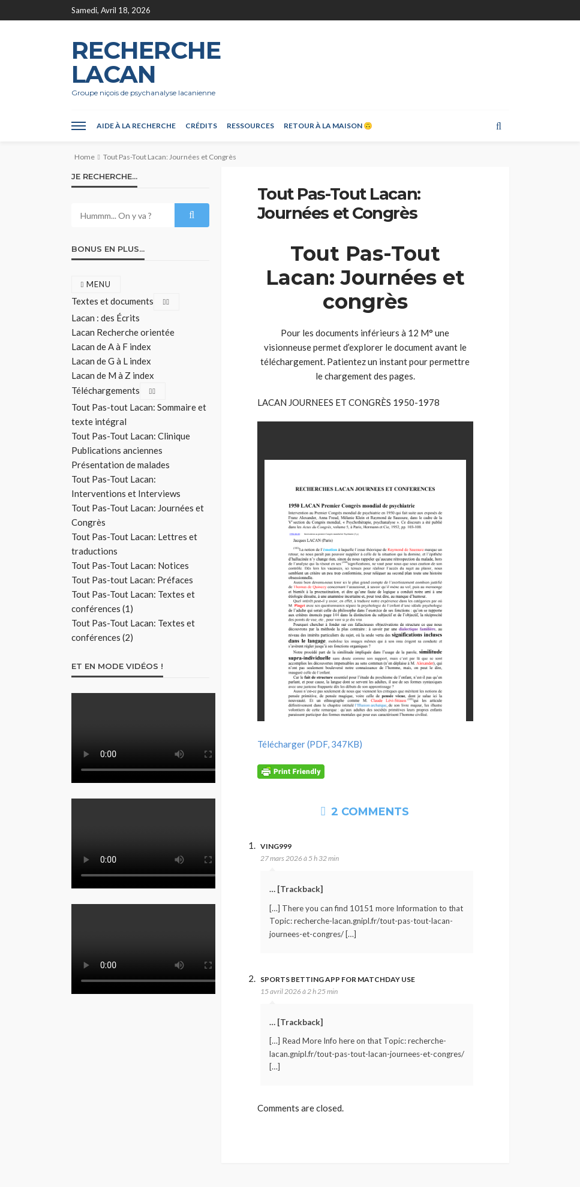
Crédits (201, 125)
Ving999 (275, 846)
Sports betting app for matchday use (337, 979)
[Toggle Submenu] (167, 302)
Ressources (250, 125)
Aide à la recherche (136, 125)
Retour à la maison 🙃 (328, 125)
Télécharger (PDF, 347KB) (309, 744)
